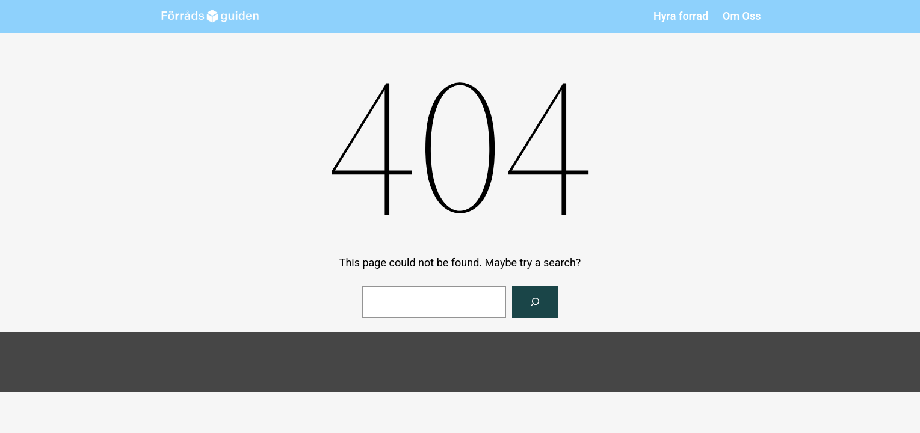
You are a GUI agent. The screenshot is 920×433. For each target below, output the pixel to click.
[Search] (535, 302)
